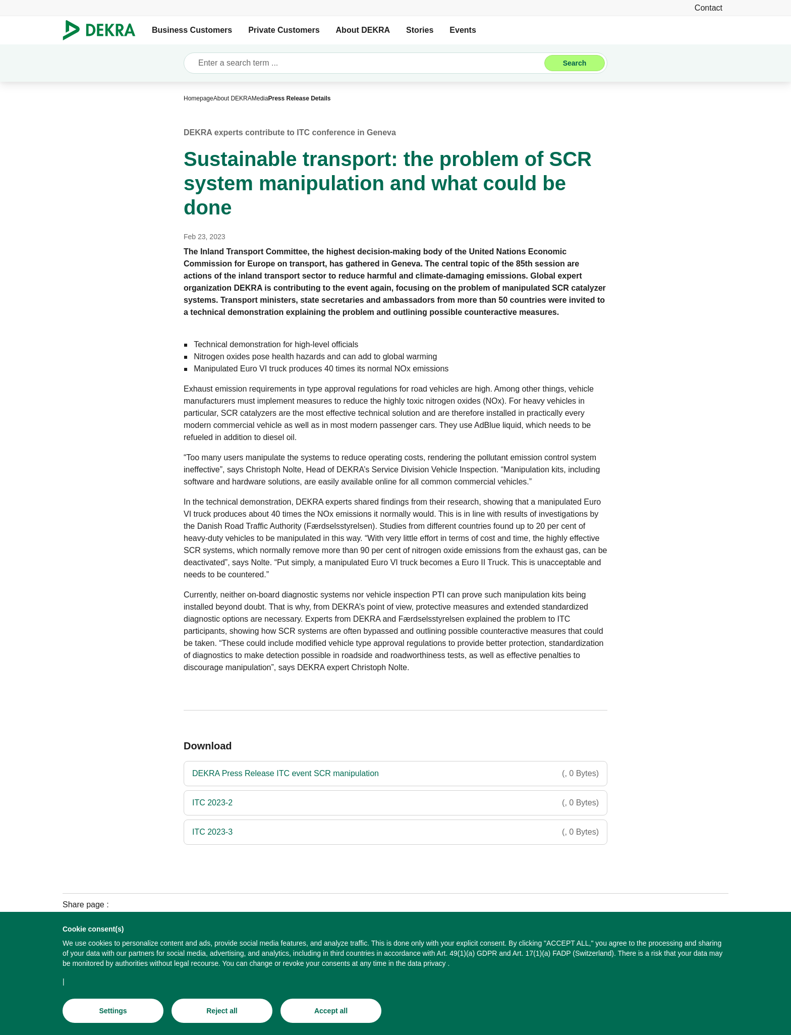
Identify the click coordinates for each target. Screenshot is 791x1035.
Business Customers (192, 30)
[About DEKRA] (232, 98)
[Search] (574, 63)
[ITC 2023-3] (395, 832)
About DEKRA (363, 30)
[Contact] (708, 8)
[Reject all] (222, 1015)
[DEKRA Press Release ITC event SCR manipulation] (395, 773)
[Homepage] (198, 98)
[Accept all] (330, 1015)
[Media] (260, 98)
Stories (419, 30)
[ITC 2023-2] (395, 802)
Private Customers (283, 30)
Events (462, 30)
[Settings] (113, 1015)
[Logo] (103, 30)
